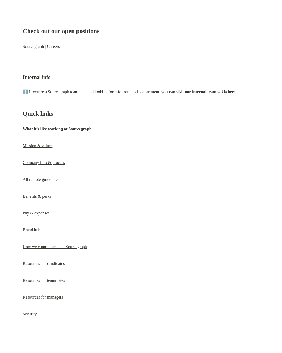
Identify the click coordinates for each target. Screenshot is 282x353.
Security (30, 314)
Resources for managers (43, 297)
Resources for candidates (44, 263)
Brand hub (31, 230)
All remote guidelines (41, 179)
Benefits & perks (37, 196)
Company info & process (44, 162)
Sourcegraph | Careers (41, 46)
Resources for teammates (44, 280)
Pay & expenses (36, 213)
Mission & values (38, 146)
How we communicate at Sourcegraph (55, 246)
